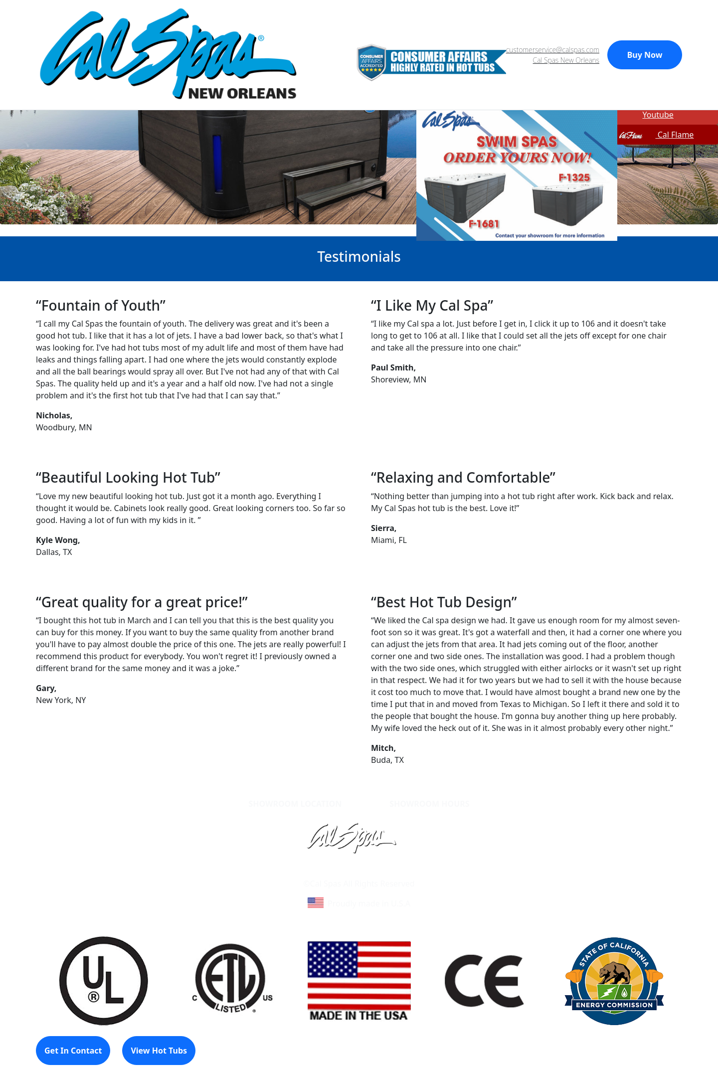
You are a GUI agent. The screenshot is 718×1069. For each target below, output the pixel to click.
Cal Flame (656, 134)
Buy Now (645, 54)
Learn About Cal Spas (339, 871)
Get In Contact (73, 1050)
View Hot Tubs (159, 1050)
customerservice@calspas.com (552, 49)
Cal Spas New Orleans (566, 60)
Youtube (645, 114)
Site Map (401, 871)
